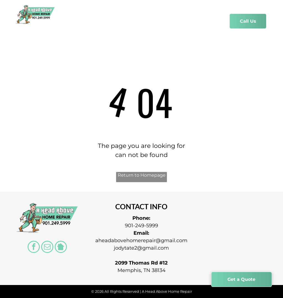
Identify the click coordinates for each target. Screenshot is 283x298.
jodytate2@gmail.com (141, 248)
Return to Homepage (142, 175)
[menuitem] (76, 21)
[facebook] (34, 247)
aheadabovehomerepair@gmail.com (141, 240)
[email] (47, 247)
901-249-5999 (141, 226)
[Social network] (61, 247)
